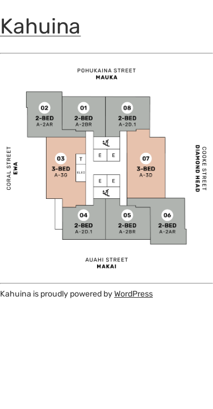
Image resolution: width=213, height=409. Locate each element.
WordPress (133, 294)
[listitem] (84, 117)
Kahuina (40, 26)
